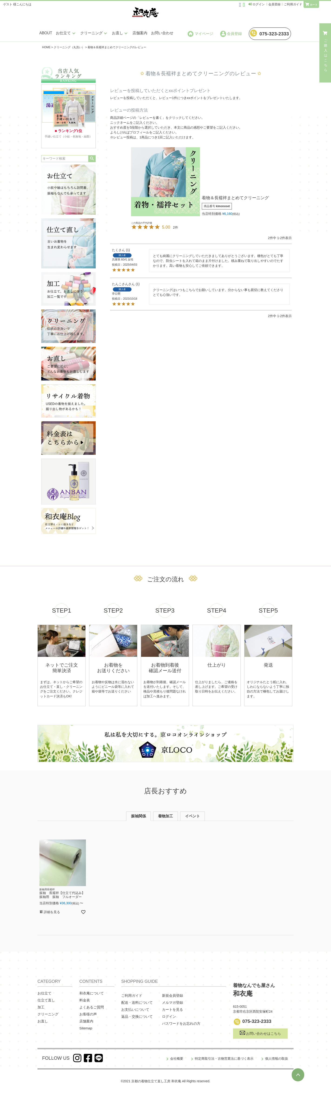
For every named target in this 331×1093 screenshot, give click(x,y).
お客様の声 (88, 1014)
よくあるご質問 (91, 1007)
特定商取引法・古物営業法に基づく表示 (224, 1058)
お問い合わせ (162, 33)
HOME (46, 47)
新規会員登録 (172, 995)
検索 (91, 158)
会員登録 (231, 34)
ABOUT (45, 33)
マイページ (200, 34)
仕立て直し (46, 1000)
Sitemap (85, 1028)
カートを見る (172, 1009)
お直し (120, 33)
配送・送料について (137, 1002)
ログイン (169, 1016)
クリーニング (94, 33)
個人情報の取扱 (276, 1058)
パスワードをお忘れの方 (181, 1023)
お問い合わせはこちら (260, 1033)
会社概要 (176, 1058)
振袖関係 (138, 816)
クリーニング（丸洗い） (69, 47)
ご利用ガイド (131, 995)
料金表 (84, 1000)
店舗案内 (139, 33)
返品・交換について (137, 1016)
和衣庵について (91, 993)
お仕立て (66, 33)
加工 (40, 1007)
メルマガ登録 (172, 1002)
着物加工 (165, 816)
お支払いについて (135, 1009)
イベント (192, 816)
